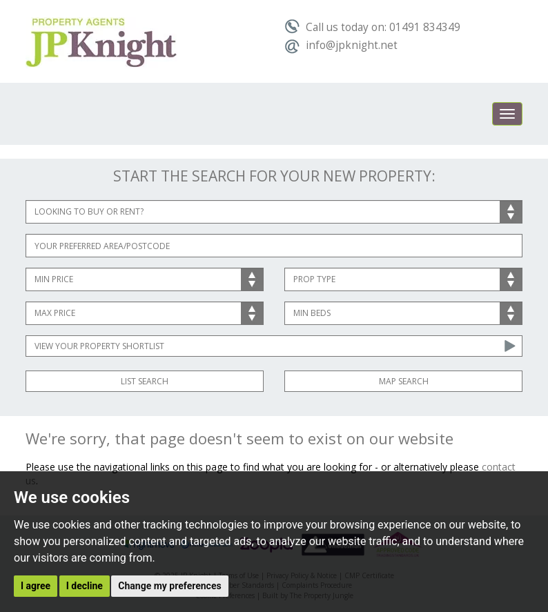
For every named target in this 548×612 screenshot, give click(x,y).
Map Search (404, 381)
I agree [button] (35, 585)
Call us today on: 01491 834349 (372, 27)
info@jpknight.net (341, 45)
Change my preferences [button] (169, 585)
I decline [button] (84, 585)
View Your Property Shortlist (99, 346)
